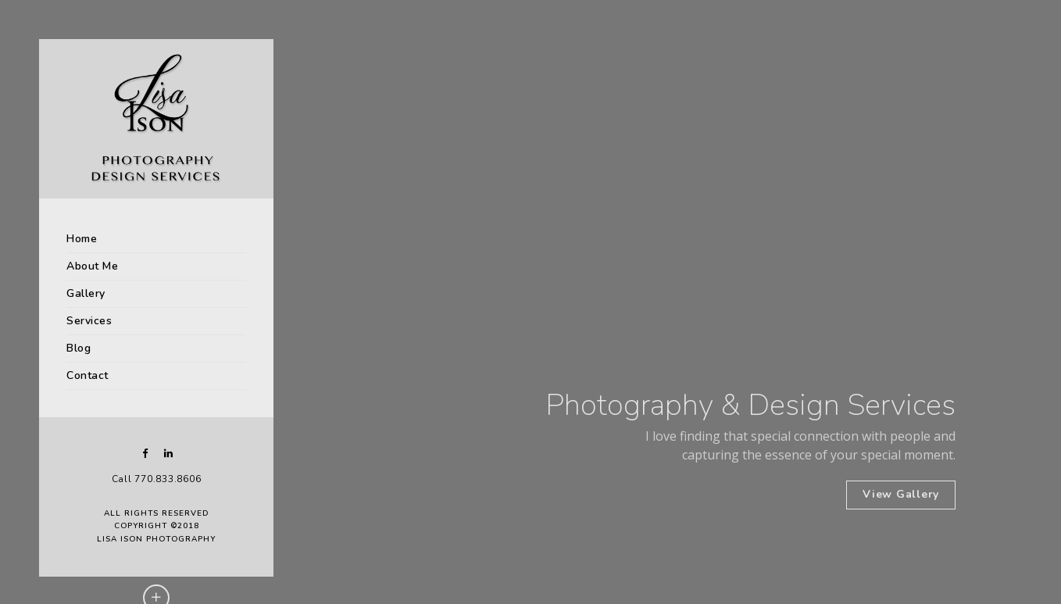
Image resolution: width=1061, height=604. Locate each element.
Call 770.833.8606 (157, 479)
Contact (87, 375)
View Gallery (901, 494)
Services (89, 320)
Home (81, 238)
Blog (78, 348)
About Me (92, 266)
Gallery (85, 293)
